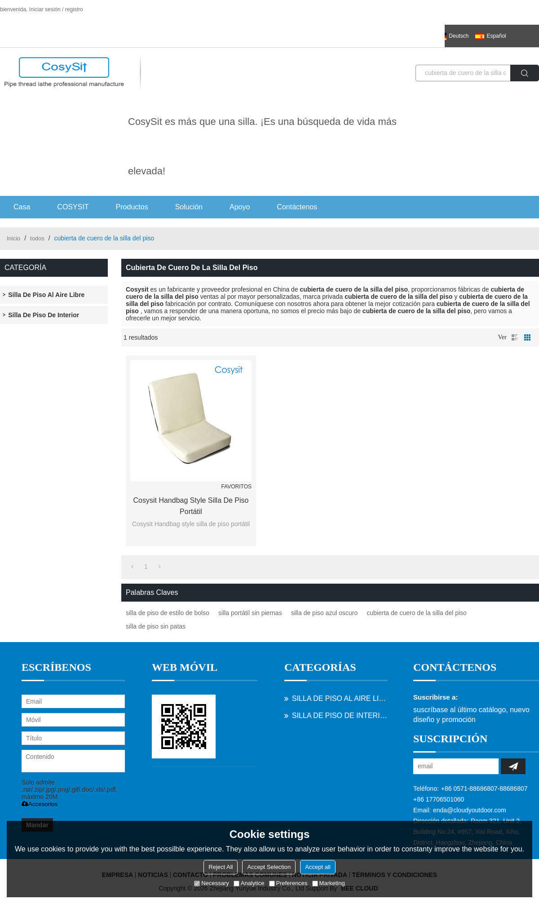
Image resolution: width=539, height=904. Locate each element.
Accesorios (39, 804)
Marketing (328, 883)
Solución (189, 207)
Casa (21, 207)
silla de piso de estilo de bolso (167, 612)
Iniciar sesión (45, 9)
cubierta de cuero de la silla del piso (417, 612)
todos (37, 238)
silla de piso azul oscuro (324, 612)
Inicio (13, 238)
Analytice (249, 883)
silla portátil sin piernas (250, 612)
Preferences (288, 883)
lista (514, 337)
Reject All (220, 867)
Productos (132, 207)
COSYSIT (72, 207)
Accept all (317, 867)
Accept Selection (269, 867)
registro (74, 9)
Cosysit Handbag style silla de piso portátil (190, 505)
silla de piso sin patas (156, 626)
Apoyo (240, 207)
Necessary (211, 883)
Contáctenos (297, 207)
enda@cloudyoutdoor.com (469, 810)
